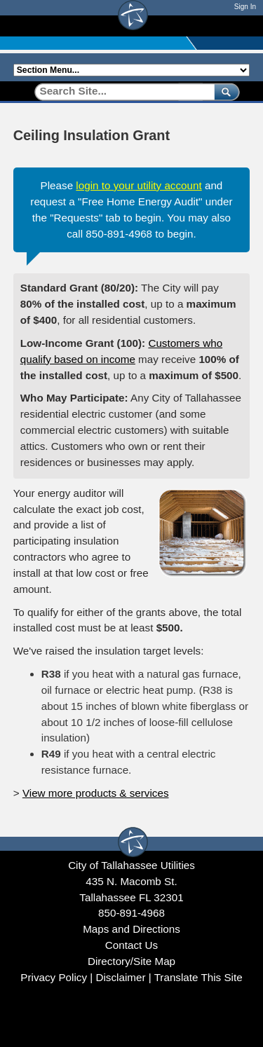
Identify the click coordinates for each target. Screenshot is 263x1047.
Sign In (245, 7)
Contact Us (131, 945)
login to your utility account (138, 185)
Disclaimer (120, 977)
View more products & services (95, 793)
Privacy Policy (53, 977)
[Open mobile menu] (243, 26)
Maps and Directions (131, 929)
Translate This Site (198, 977)
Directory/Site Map (131, 961)
